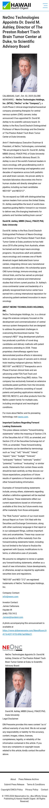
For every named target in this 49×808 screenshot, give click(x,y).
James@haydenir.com (13, 617)
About (13, 779)
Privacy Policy (31, 789)
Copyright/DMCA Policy (12, 789)
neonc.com (23, 417)
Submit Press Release (14, 784)
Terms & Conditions (36, 784)
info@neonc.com (10, 596)
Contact (44, 789)
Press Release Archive (29, 779)
